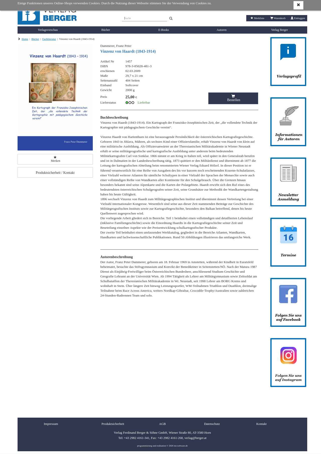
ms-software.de (181, 445)
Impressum (51, 424)
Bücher (105, 30)
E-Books (163, 30)
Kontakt (261, 424)
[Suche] (144, 17)
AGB (162, 424)
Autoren (221, 30)
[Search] (171, 19)
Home (25, 39)
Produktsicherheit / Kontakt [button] (55, 173)
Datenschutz (212, 424)
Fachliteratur (49, 39)
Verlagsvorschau (48, 30)
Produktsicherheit (113, 424)
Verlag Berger (279, 30)
